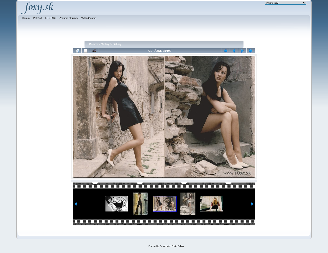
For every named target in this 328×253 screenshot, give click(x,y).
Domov (93, 44)
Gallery (105, 44)
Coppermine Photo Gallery (172, 246)
